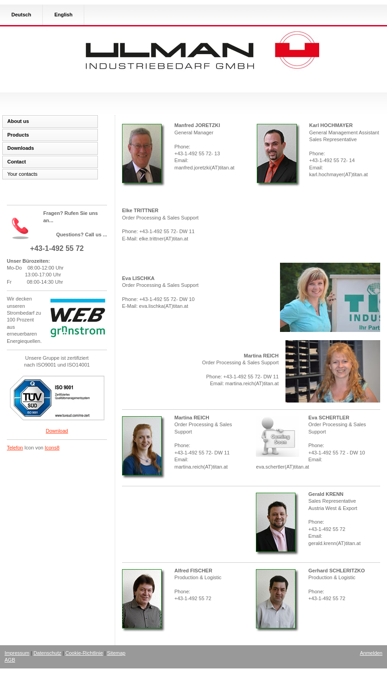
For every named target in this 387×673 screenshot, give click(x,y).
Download (57, 430)
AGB (10, 660)
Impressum (17, 653)
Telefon (15, 447)
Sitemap (116, 653)
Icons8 (52, 447)
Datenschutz (47, 653)
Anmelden (371, 653)
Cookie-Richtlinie (84, 653)
